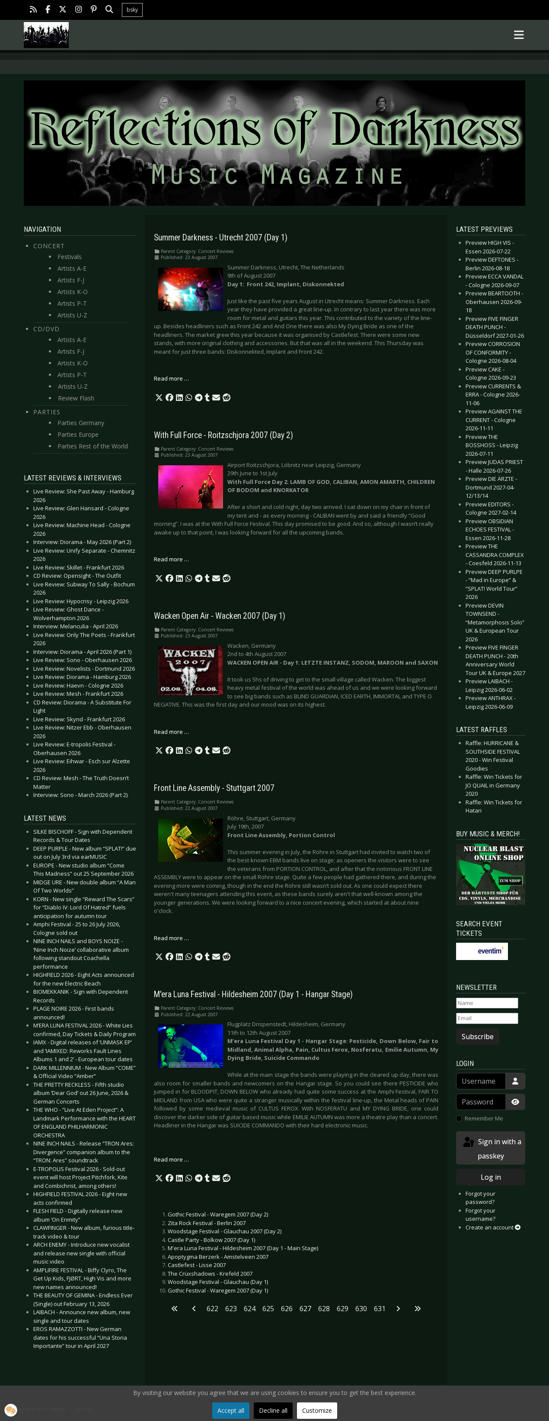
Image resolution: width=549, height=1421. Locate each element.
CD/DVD (46, 329)
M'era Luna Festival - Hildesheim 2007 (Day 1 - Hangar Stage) (253, 994)
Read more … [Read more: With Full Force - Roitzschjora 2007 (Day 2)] (171, 559)
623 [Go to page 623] (231, 1308)
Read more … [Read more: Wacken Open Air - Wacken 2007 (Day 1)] (171, 732)
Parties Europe (78, 434)
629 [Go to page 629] (342, 1308)
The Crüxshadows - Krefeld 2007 (210, 1273)
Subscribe (478, 1036)
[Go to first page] (174, 1308)
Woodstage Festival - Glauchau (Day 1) (218, 1282)
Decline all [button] (273, 1410)
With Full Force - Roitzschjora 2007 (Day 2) (223, 435)
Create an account (493, 1227)
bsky (132, 9)
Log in (491, 1177)
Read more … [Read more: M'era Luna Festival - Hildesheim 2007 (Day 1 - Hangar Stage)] (171, 1159)
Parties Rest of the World (92, 446)
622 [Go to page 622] (212, 1308)
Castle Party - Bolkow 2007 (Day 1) (211, 1240)
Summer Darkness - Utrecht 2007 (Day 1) (220, 238)
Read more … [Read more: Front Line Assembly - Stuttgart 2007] (171, 938)
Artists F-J (70, 280)
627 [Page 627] (305, 1308)
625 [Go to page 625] (268, 1308)
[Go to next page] (398, 1308)
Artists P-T (72, 303)
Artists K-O (72, 292)
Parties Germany (80, 423)
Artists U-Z (72, 315)
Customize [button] (317, 1410)
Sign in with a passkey (491, 1148)
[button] (159, 398)
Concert (49, 246)
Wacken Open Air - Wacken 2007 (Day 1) (219, 616)
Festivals (69, 257)
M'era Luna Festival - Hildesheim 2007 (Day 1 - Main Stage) (243, 1248)
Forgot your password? (480, 1198)
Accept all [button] (230, 1410)
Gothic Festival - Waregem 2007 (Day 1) (218, 1290)
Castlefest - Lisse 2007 (197, 1265)
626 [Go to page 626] (287, 1308)
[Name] (487, 1003)
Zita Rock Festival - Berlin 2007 (207, 1223)
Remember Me (484, 1118)
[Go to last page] (417, 1308)
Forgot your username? (480, 1215)
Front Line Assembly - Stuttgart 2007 (214, 788)
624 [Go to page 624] (249, 1308)
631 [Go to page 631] (380, 1308)
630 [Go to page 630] (361, 1308)
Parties (47, 412)
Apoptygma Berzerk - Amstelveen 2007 (218, 1257)
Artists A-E (71, 268)
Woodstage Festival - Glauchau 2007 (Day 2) (224, 1231)
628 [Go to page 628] (324, 1308)
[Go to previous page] (194, 1308)
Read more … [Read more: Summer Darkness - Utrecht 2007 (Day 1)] (171, 378)
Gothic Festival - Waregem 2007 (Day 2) (218, 1214)
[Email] (487, 1018)
